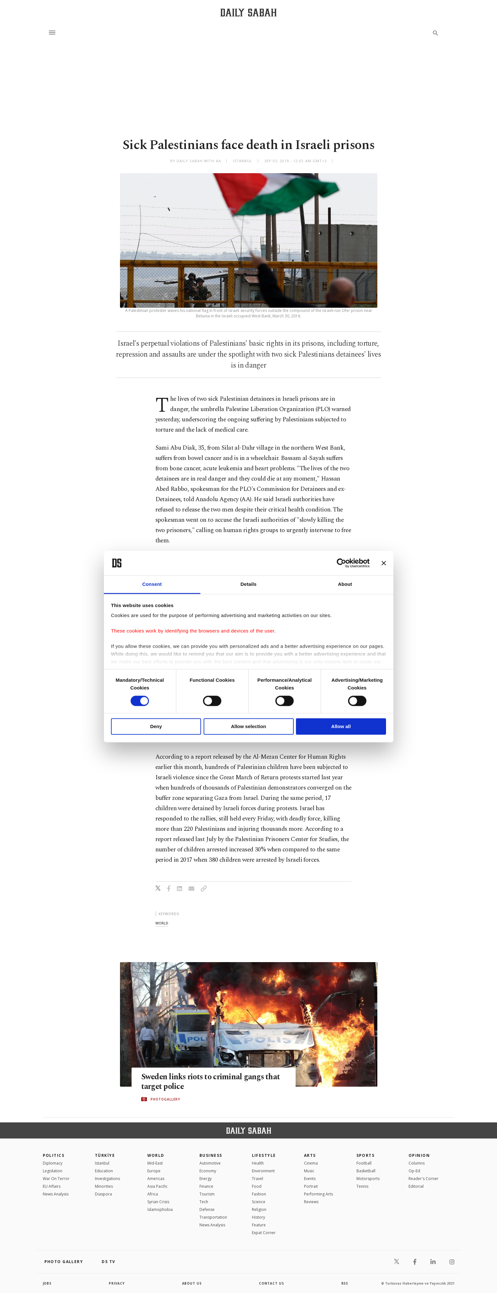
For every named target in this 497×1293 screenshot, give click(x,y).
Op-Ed (414, 1171)
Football (364, 1163)
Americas (155, 1178)
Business (210, 1155)
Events (310, 1178)
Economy (207, 1171)
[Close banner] (384, 563)
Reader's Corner (423, 1178)
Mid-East (155, 1163)
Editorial (416, 1186)
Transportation (213, 1217)
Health (258, 1163)
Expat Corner (264, 1232)
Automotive (210, 1163)
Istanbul (102, 1163)
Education (104, 1171)
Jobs (47, 1283)
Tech (203, 1201)
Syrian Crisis (158, 1201)
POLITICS (54, 1155)
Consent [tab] (152, 584)
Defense (207, 1209)
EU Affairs (51, 1186)
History (258, 1217)
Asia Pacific (157, 1186)
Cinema (311, 1163)
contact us (271, 1283)
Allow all (341, 726)
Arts (310, 1155)
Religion (259, 1209)
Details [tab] (249, 584)
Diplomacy (52, 1163)
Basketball (365, 1171)
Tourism (207, 1194)
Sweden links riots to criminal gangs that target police (212, 1081)
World (155, 1155)
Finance (206, 1186)
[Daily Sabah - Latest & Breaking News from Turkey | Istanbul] (248, 12)
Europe (154, 1171)
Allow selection (248, 726)
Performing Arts (318, 1194)
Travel (257, 1178)
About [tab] (345, 584)
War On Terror (56, 1178)
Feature (259, 1225)
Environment (263, 1171)
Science (258, 1201)
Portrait (311, 1186)
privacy (117, 1283)
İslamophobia (160, 1209)
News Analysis (56, 1194)
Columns (417, 1163)
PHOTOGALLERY (165, 1099)
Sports (365, 1155)
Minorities (104, 1186)
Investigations (107, 1178)
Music (309, 1171)
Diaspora (103, 1194)
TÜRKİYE (105, 1155)
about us (192, 1283)
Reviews (311, 1201)
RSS (344, 1283)
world (161, 923)
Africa (152, 1194)
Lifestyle (264, 1155)
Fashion (259, 1194)
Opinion (419, 1155)
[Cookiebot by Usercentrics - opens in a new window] (341, 563)
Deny (156, 726)
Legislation (52, 1171)
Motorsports (368, 1178)
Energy (205, 1178)
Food (257, 1186)
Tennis (362, 1186)
